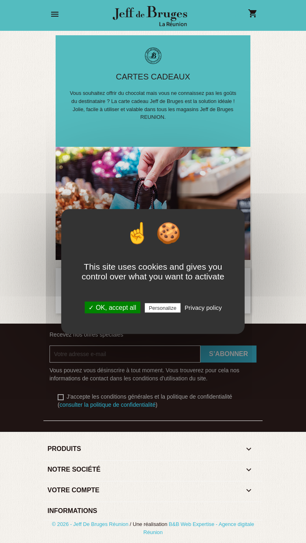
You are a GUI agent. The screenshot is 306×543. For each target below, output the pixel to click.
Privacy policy (203, 307)
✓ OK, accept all (112, 307)
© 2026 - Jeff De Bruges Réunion (91, 524)
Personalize (163, 308)
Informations (72, 510)
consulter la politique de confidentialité (108, 404)
